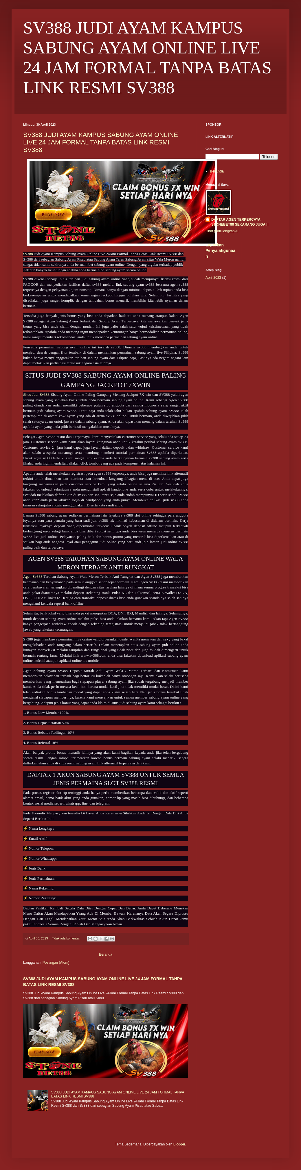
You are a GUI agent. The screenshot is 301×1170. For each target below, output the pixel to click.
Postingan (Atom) (56, 963)
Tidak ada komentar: (66, 938)
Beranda (105, 954)
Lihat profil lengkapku (221, 231)
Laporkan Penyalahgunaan (220, 251)
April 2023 (213, 278)
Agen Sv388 (32, 576)
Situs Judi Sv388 (36, 394)
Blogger (179, 1144)
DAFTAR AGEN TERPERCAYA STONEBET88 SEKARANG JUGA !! (240, 222)
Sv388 (28, 254)
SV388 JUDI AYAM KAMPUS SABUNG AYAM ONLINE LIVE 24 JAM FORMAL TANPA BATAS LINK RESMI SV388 (100, 142)
